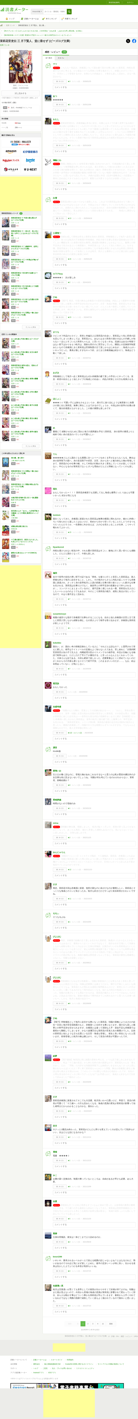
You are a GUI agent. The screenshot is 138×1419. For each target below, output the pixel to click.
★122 (70, 733)
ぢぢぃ (56, 913)
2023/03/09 (83, 756)
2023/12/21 (87, 413)
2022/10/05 (87, 922)
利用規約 (70, 1360)
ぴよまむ (57, 936)
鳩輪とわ (57, 160)
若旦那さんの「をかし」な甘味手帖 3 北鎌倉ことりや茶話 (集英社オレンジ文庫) (25, 513)
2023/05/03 (83, 692)
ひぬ (55, 297)
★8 (69, 785)
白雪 (55, 198)
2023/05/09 (87, 669)
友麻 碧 (13, 502)
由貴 (55, 1201)
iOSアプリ (52, 1372)
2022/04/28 (88, 1041)
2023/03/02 (87, 785)
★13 (69, 218)
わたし (56, 119)
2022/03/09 (87, 1082)
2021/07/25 (87, 1271)
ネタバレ (61, 58)
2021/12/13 (87, 1160)
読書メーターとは (39, 1360)
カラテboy (58, 274)
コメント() (75, 81)
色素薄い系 (58, 1286)
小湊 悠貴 (14, 518)
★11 (69, 899)
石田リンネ (15, 344)
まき (55, 884)
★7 (69, 599)
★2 (69, 105)
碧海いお (57, 771)
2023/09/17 (87, 439)
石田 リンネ (10, 25)
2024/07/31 (88, 317)
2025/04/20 (87, 183)
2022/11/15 (87, 837)
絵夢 (55, 1056)
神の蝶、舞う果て (17, 458)
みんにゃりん (59, 852)
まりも (56, 332)
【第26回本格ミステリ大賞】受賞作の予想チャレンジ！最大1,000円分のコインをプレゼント (37, 35)
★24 (69, 1041)
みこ (55, 1175)
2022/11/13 (88, 869)
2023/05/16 (87, 628)
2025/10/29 (87, 145)
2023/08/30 (88, 532)
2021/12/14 (87, 1137)
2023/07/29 (87, 558)
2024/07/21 (87, 358)
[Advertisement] (20, 194)
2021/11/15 (87, 1219)
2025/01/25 (88, 259)
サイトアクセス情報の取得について (111, 1364)
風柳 (55, 1233)
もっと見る (31, 327)
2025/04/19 (88, 218)
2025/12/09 (87, 104)
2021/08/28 (87, 1242)
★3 (69, 81)
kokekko (57, 643)
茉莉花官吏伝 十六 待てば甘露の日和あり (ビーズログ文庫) (24, 301)
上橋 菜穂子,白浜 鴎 (17, 460)
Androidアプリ (38, 1372)
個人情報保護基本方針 (52, 1364)
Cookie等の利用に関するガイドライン (79, 1364)
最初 (69, 1324)
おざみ (56, 373)
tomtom (56, 515)
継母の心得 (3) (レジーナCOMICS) (24, 553)
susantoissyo (59, 614)
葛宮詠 (56, 683)
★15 (69, 259)
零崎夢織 (57, 800)
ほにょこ (57, 399)
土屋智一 (57, 233)
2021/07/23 (87, 1306)
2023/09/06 (87, 500)
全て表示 (48, 58)
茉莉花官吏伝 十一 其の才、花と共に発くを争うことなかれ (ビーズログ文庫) (24, 233)
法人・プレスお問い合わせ (62, 1368)
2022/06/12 (87, 963)
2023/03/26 (89, 733)
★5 (69, 963)
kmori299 (57, 1256)
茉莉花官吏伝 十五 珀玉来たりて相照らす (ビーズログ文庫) (24, 287)
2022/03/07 (88, 1111)
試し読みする (20, 93)
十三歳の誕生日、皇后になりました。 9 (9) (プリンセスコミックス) (25, 541)
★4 (69, 183)
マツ (55, 64)
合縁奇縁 (57, 706)
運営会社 (36, 1364)
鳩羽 (55, 573)
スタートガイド (56, 1360)
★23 (69, 317)
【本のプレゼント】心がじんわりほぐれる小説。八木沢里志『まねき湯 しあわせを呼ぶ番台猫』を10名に (42, 31)
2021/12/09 (87, 1186)
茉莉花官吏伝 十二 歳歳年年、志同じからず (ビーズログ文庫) (24, 248)
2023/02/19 (87, 808)
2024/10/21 (87, 282)
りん (55, 454)
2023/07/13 (87, 599)
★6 (69, 1003)
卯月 (55, 1126)
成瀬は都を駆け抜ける (19, 526)
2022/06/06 (87, 1003)
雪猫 (55, 1152)
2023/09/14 (87, 474)
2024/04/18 (87, 384)
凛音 (55, 747)
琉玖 (55, 489)
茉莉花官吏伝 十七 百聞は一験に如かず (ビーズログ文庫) (24, 314)
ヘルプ (35, 1368)
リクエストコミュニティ (85, 1368)
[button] (69, 11)
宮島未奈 (14, 529)
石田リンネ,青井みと (18, 544)
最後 (111, 1324)
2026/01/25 (87, 81)
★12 (69, 870)
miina (55, 823)
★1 (69, 628)
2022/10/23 (88, 899)
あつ (55, 96)
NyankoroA (58, 547)
